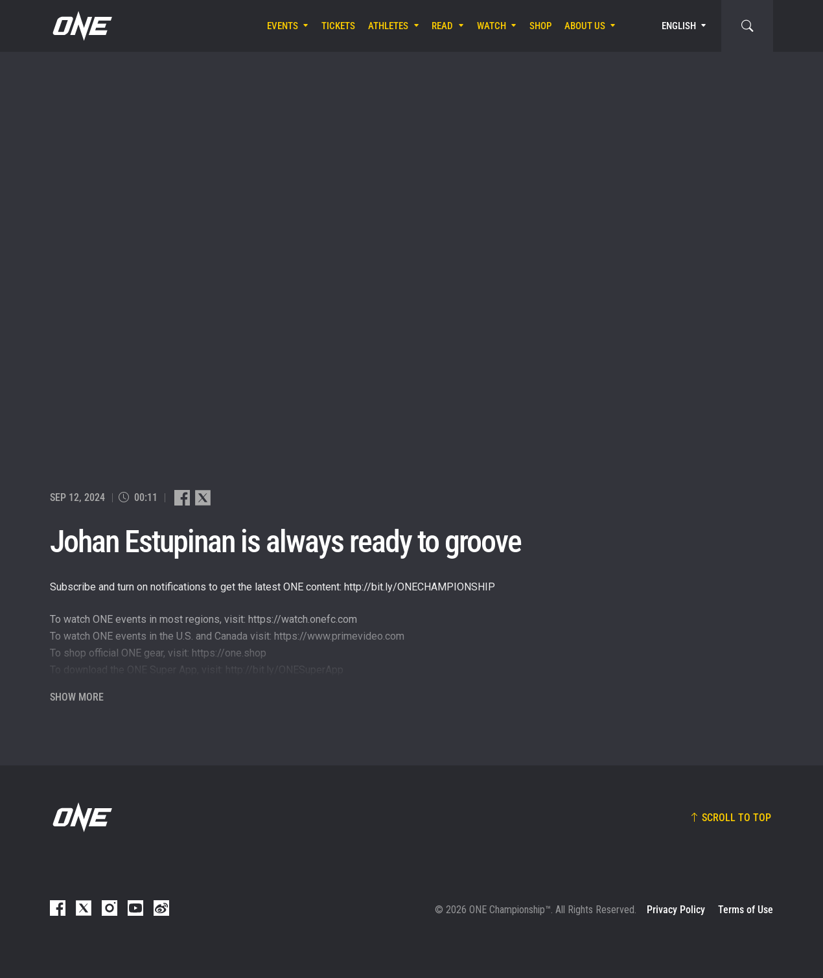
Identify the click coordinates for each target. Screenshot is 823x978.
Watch (491, 26)
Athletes (388, 26)
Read (442, 26)
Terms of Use (745, 909)
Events (282, 26)
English (679, 26)
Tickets (338, 26)
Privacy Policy (676, 909)
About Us (584, 26)
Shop (540, 26)
